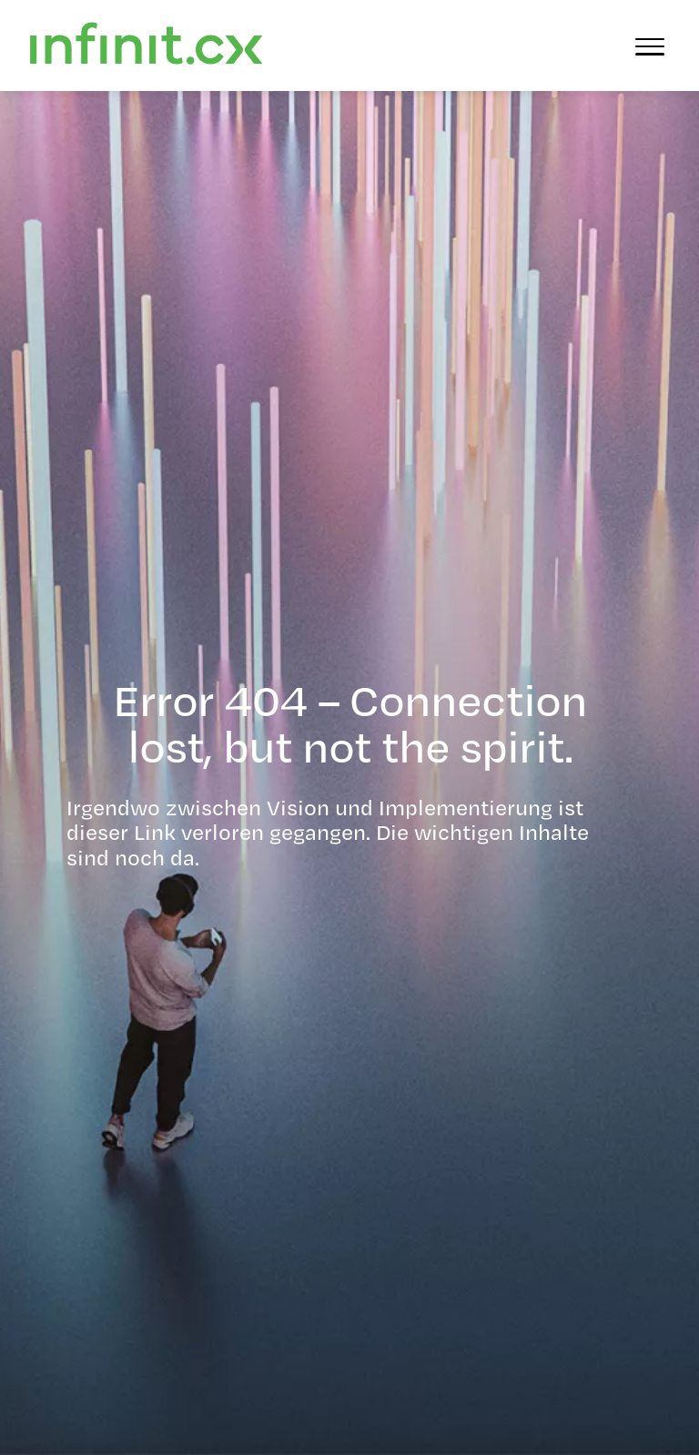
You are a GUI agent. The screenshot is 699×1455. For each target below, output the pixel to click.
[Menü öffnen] (650, 45)
